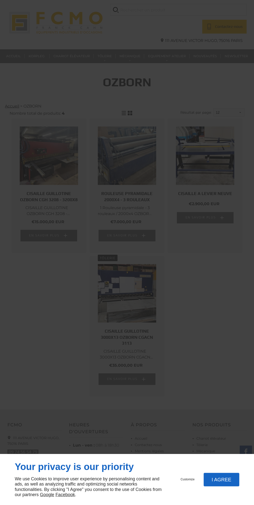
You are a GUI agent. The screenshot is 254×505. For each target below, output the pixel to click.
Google (47, 494)
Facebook (65, 494)
